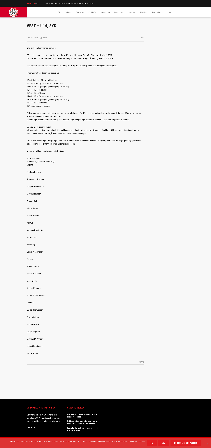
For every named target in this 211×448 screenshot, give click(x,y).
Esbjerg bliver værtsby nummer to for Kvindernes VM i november (82, 422)
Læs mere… (31, 428)
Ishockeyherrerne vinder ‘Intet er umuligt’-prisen (70, 3)
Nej (163, 443)
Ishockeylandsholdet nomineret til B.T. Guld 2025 (83, 429)
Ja (151, 443)
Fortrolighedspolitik (185, 443)
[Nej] (207, 443)
